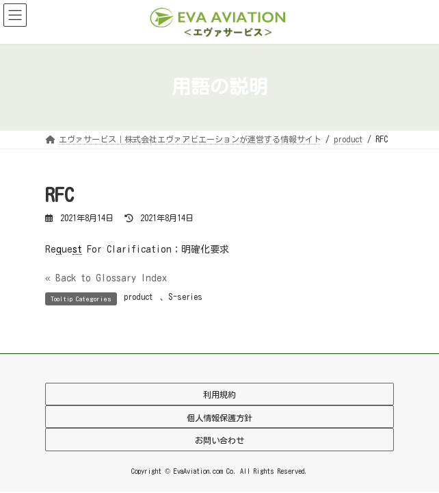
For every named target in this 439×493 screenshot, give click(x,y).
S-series (185, 296)
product (138, 296)
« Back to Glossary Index (106, 278)
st (77, 249)
